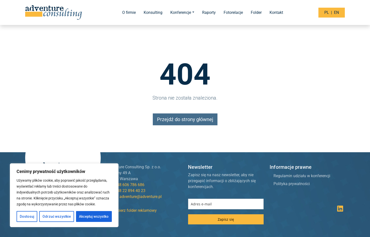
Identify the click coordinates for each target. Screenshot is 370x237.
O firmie (129, 12)
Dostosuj (27, 216)
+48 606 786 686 (129, 184)
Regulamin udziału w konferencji (301, 175)
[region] (64, 195)
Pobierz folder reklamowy (132, 210)
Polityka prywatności (291, 183)
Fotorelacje (233, 12)
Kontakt (276, 12)
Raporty (209, 12)
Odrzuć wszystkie (56, 216)
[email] (226, 204)
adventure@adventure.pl (140, 196)
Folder (256, 12)
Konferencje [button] (180, 12)
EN (336, 12)
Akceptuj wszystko (94, 216)
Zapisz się (226, 219)
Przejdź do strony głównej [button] (185, 119)
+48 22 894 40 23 (130, 190)
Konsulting (153, 12)
